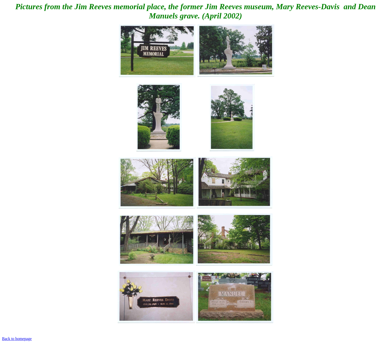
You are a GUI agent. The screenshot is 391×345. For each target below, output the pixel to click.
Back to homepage (17, 339)
